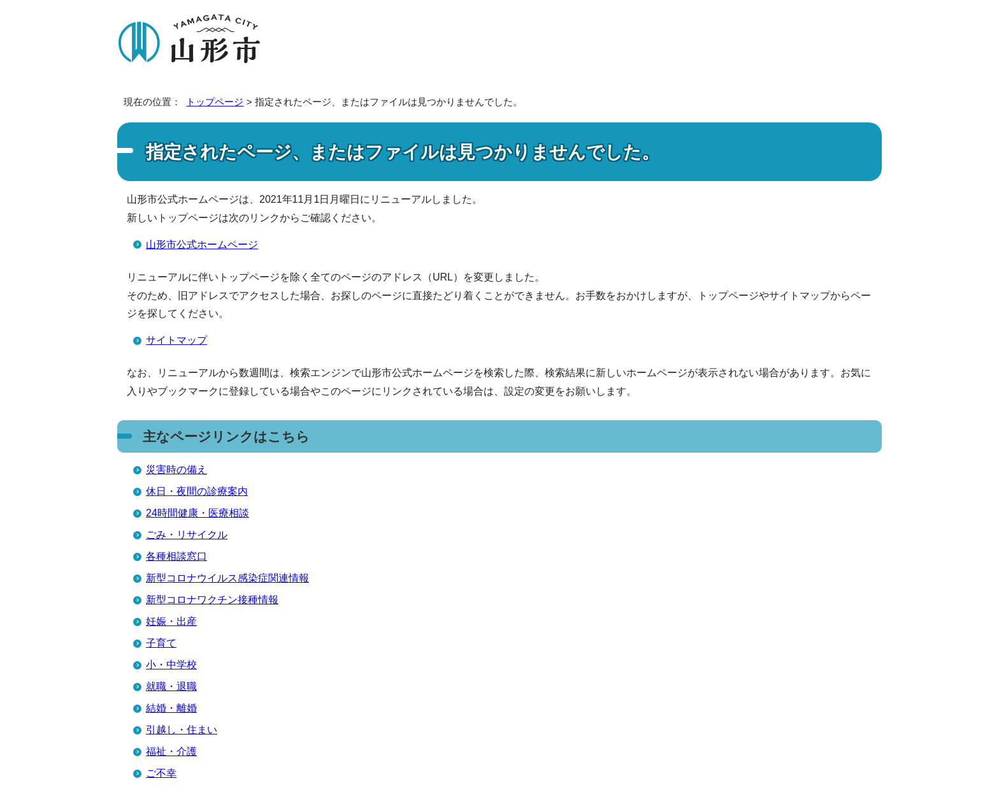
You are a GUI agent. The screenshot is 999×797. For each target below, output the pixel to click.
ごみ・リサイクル (186, 534)
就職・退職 (171, 686)
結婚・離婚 (171, 708)
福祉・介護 (171, 751)
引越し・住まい (181, 729)
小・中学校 (171, 664)
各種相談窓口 (176, 556)
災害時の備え (176, 469)
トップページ (214, 101)
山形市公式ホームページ (202, 244)
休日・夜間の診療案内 (197, 491)
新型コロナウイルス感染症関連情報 (227, 578)
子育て (161, 643)
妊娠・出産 (171, 621)
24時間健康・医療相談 (197, 513)
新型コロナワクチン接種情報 (212, 599)
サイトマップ (176, 340)
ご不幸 (161, 773)
